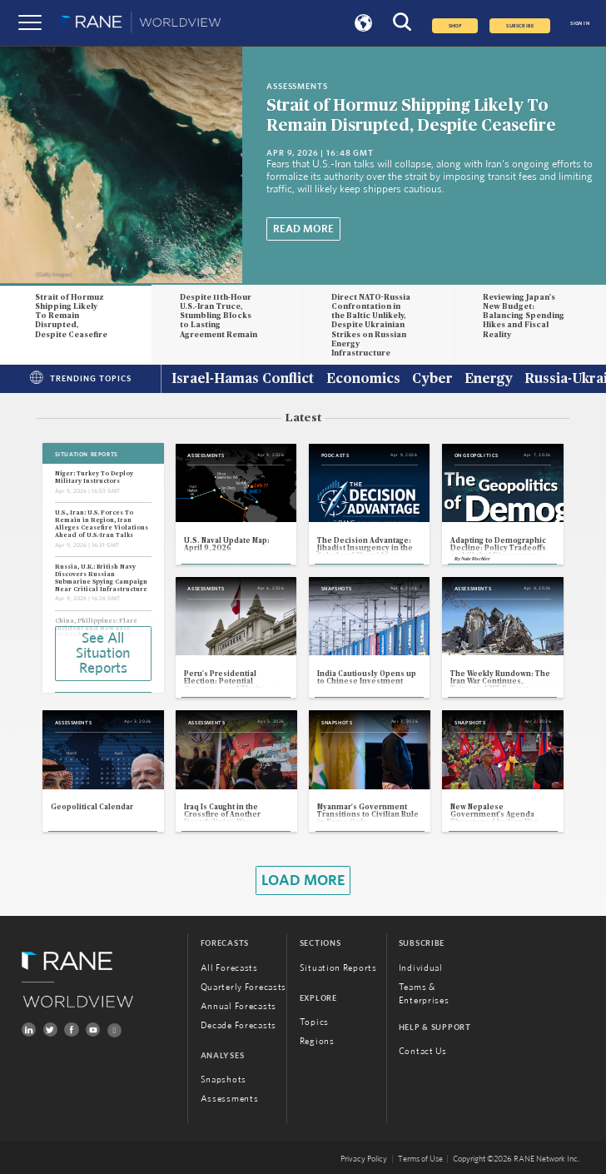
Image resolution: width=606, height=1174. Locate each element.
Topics (314, 1022)
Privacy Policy (363, 1159)
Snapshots (223, 1079)
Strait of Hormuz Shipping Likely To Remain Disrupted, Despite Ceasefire (71, 316)
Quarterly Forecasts (244, 987)
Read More (303, 229)
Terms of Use (420, 1159)
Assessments (230, 1098)
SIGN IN (579, 23)
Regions (317, 1041)
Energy (488, 379)
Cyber (432, 379)
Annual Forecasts (238, 1006)
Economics (363, 379)
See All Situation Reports (103, 653)
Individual (421, 968)
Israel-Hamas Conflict (242, 379)
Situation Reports (338, 968)
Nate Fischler (475, 558)
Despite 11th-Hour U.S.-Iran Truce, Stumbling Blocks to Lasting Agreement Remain (218, 316)
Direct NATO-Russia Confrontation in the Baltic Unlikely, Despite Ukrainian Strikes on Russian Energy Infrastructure (370, 325)
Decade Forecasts (238, 1025)
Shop (455, 25)
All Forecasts (229, 968)
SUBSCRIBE (520, 25)
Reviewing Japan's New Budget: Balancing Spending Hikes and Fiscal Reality (523, 316)
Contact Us (423, 1051)
